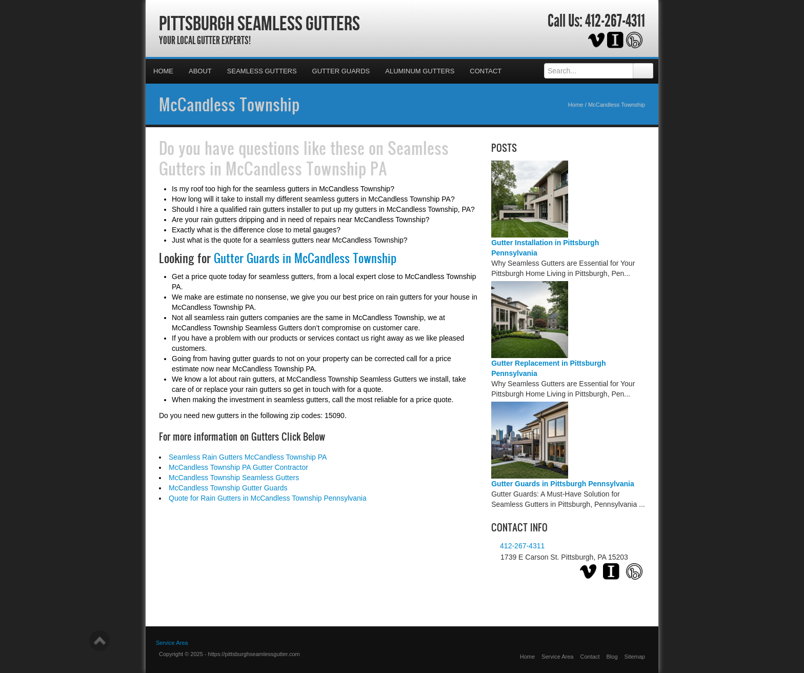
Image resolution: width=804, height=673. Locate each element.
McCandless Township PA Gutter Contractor (238, 467)
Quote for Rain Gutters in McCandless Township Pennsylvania (268, 498)
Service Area (557, 657)
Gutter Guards (341, 71)
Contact (485, 71)
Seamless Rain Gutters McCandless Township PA (248, 457)
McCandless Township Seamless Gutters (234, 477)
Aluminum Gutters (419, 71)
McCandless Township (229, 104)
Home (163, 71)
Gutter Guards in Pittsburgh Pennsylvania (562, 484)
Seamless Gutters (262, 71)
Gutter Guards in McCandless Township (305, 258)
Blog (612, 657)
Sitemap (635, 657)
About (200, 71)
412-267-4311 (615, 21)
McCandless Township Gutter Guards (228, 488)
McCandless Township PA (306, 168)
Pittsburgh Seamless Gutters (259, 23)
